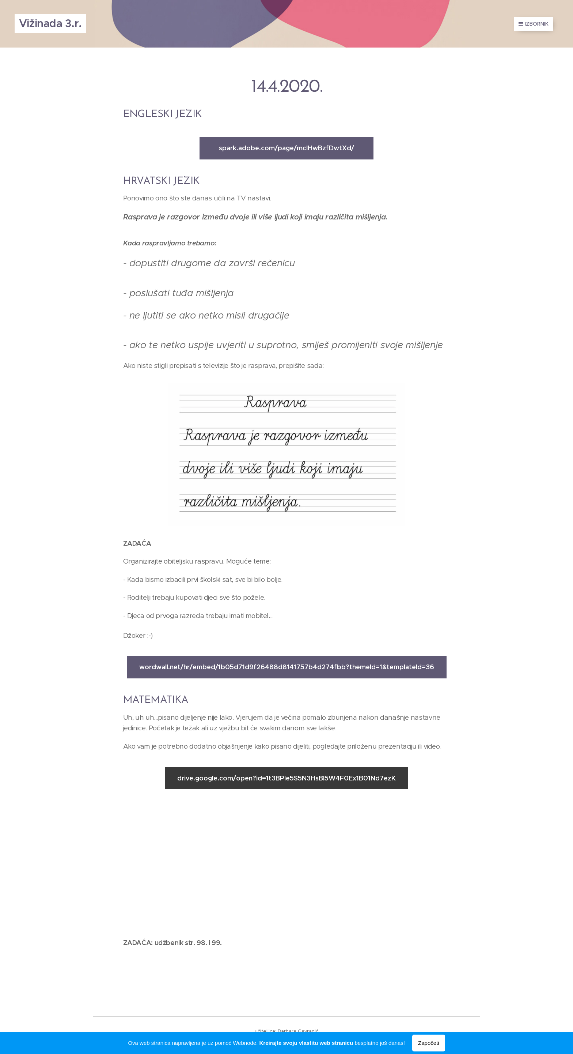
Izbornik (534, 23)
